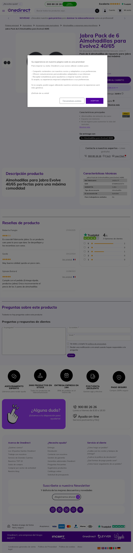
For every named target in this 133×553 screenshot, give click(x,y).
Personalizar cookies (72, 101)
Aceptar (95, 101)
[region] (67, 81)
